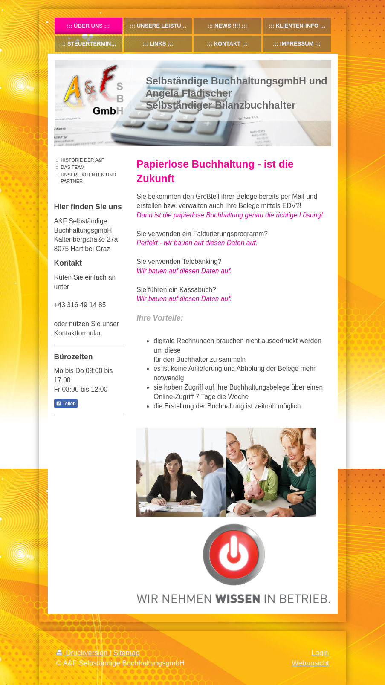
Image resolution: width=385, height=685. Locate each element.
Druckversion (83, 653)
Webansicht (310, 663)
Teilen (66, 404)
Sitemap (126, 653)
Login (320, 653)
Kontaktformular (77, 333)
